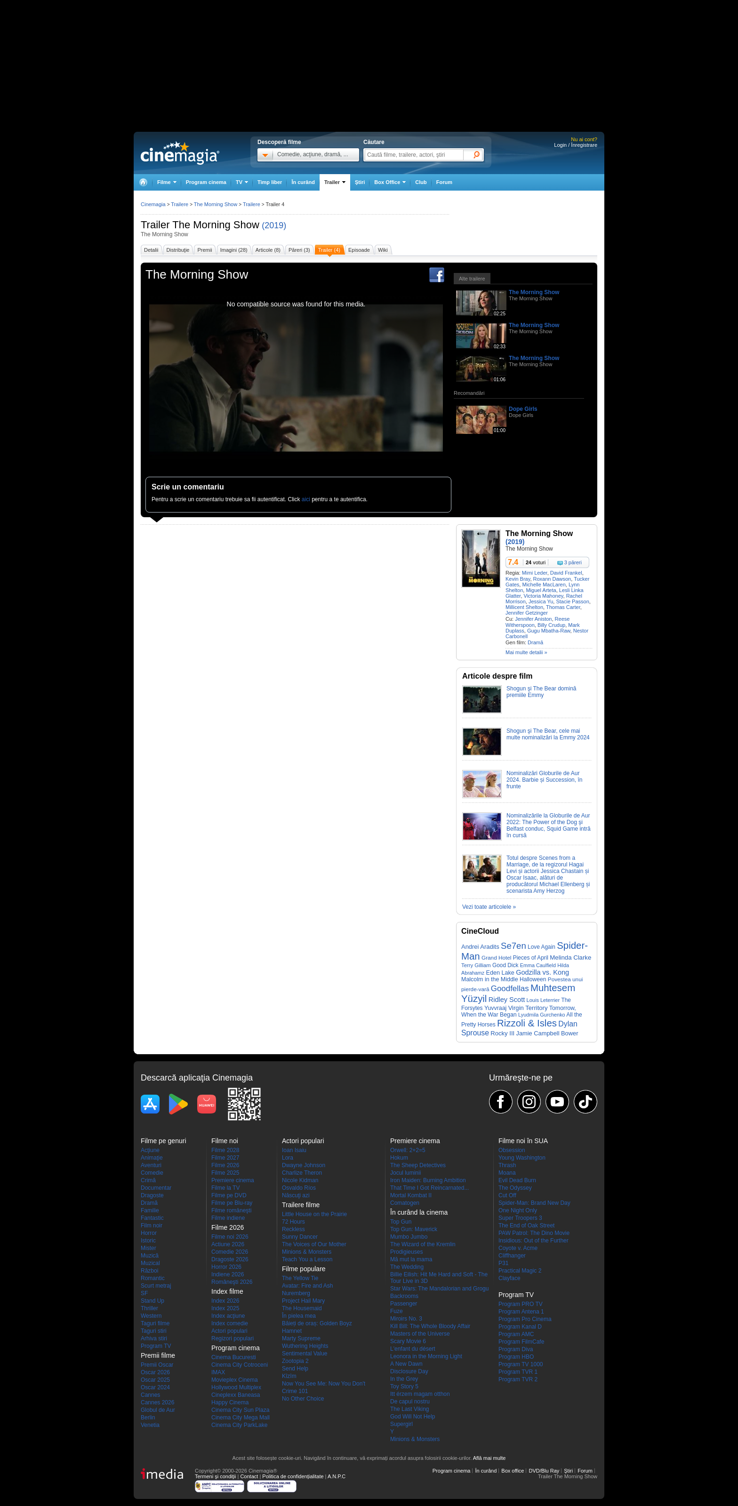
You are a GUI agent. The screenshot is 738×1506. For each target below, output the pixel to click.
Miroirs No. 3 (406, 1318)
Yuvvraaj (495, 1008)
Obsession (511, 1150)
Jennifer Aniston (533, 619)
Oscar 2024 (155, 1387)
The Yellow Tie (300, 1278)
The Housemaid (302, 1308)
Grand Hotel (496, 957)
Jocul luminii (405, 1173)
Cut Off (507, 1195)
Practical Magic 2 (519, 1270)
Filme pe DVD (229, 1195)
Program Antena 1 (521, 1311)
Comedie (152, 1173)
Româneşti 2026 (231, 1282)
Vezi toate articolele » (489, 907)
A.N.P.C (336, 1476)
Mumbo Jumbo (408, 1237)
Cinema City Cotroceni (239, 1365)
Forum (444, 182)
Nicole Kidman (300, 1180)
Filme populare (304, 1269)
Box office (512, 1471)
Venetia (150, 1425)
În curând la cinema (419, 1212)
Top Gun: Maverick (413, 1229)
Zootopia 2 (295, 1361)
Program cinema (206, 182)
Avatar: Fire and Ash (307, 1285)
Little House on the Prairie (314, 1214)
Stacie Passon (572, 601)
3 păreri (573, 562)
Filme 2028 (225, 1150)
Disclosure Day (409, 1371)
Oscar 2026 (155, 1372)
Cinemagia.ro (180, 153)
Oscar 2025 (155, 1380)
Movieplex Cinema (234, 1380)
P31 (503, 1263)
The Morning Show (215, 225)
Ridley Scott (507, 999)
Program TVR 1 (517, 1372)
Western (151, 1316)
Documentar (156, 1188)
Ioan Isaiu (294, 1150)
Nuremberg (296, 1293)
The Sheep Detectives (418, 1165)
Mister (148, 1248)
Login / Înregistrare (575, 145)
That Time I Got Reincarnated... (429, 1188)
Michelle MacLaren (543, 584)
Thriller (149, 1308)
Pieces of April (530, 957)
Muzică (150, 1255)
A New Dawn (406, 1364)
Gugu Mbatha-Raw (548, 630)
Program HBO (516, 1357)
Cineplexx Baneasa (235, 1395)
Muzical (150, 1263)
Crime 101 (295, 1391)
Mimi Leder (534, 573)
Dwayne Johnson (303, 1165)
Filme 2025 (225, 1173)
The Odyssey (515, 1188)
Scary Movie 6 (408, 1341)
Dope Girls (523, 409)
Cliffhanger (512, 1255)
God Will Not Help (412, 1416)
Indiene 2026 (227, 1274)
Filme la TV (225, 1188)
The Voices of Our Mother (314, 1244)
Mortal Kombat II (411, 1195)
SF (144, 1293)
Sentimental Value (305, 1353)
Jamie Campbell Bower (547, 1033)
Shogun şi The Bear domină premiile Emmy (541, 691)
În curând (303, 182)
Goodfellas (510, 988)
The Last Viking (409, 1409)
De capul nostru (410, 1401)
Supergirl (401, 1424)
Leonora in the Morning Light (426, 1356)
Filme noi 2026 (230, 1237)
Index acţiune (228, 1316)
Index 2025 (225, 1308)
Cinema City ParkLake (239, 1425)
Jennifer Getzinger (526, 613)
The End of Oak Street (526, 1225)
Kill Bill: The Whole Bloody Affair (430, 1326)
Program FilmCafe (521, 1341)
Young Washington (521, 1157)
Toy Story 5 (404, 1386)
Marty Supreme (301, 1338)
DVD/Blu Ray (544, 1471)
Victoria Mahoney (543, 596)
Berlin (148, 1417)
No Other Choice (303, 1398)
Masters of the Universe (420, 1333)
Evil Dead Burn (517, 1180)
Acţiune (150, 1150)
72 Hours (293, 1221)
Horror (149, 1233)
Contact (249, 1476)
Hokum (399, 1157)
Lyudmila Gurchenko (541, 1014)
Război (149, 1270)
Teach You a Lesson (307, 1259)
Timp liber (269, 182)
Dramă (535, 642)
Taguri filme (155, 1323)
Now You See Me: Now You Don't (323, 1383)
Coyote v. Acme (517, 1248)
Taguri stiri (154, 1331)
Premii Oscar (157, 1365)
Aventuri (151, 1165)
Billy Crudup (551, 625)
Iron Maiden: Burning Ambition (428, 1180)
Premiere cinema (232, 1180)
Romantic (153, 1278)
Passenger (403, 1303)
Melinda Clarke (570, 957)
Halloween (533, 979)
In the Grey (404, 1379)
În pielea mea (299, 1316)
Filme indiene (228, 1218)
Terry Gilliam (476, 965)
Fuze (396, 1311)
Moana (507, 1173)
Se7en (513, 946)
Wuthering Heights (305, 1346)
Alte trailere (472, 278)
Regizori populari (232, 1338)
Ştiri (360, 182)
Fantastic (152, 1218)
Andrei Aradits (480, 946)
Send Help (295, 1368)
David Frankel (566, 573)
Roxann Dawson (552, 579)
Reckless (293, 1229)
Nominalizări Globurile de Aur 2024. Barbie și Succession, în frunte (544, 780)
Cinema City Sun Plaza (240, 1410)
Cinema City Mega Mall (240, 1417)
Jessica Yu (541, 601)
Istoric (148, 1240)
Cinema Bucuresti (233, 1357)
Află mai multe (489, 1458)
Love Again (541, 947)
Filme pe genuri (163, 1141)
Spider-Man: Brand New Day (534, 1203)
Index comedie (229, 1323)
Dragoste (152, 1195)
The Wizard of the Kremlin (423, 1244)
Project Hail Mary (303, 1301)
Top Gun (400, 1221)
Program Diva (515, 1349)
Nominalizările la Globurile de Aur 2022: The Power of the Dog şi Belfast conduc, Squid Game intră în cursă (548, 825)
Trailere (179, 204)
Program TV (156, 1346)
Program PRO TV (520, 1304)
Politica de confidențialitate (292, 1476)
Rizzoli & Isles (527, 1023)
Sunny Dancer (300, 1237)
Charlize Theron (302, 1173)
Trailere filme (301, 1205)
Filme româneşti (231, 1210)
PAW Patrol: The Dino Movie (534, 1233)
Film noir (151, 1225)
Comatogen (404, 1203)
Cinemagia (153, 204)
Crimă (148, 1180)
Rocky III (502, 1033)
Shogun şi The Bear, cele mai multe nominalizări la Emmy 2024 (548, 734)
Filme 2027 (225, 1157)
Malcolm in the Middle (489, 979)
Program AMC (516, 1334)
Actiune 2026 (227, 1244)
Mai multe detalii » (526, 652)
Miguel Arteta (541, 590)
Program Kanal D (520, 1326)
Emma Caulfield (538, 965)
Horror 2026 (226, 1267)
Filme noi (224, 1141)
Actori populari (229, 1331)
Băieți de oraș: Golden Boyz (317, 1323)
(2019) (274, 225)
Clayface (509, 1278)
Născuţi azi (296, 1195)
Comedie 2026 (229, 1252)
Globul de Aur (158, 1410)
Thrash (507, 1165)
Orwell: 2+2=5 (407, 1150)
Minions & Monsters (306, 1252)
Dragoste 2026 (230, 1259)
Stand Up (152, 1301)
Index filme (227, 1291)
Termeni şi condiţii (215, 1476)
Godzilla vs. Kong (542, 972)
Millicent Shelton (524, 607)
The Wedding (407, 1267)
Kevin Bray (517, 579)
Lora (287, 1157)
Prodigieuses (406, 1252)
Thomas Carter (563, 607)
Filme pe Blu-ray (231, 1203)
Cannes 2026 (157, 1402)
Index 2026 (225, 1301)
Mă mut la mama (411, 1259)
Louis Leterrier (543, 1000)
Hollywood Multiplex (236, 1387)
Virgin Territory (528, 1007)
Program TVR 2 (517, 1379)
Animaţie (152, 1157)
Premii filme (158, 1355)
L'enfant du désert (412, 1349)
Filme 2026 (225, 1165)
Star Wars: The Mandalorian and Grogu (439, 1288)
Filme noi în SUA (523, 1141)
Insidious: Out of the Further (533, 1240)
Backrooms (404, 1296)
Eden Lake (500, 972)
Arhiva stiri (154, 1338)
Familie (150, 1210)
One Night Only (517, 1210)
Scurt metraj (156, 1285)
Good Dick (505, 965)
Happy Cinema (230, 1402)
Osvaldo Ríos (299, 1188)
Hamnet (292, 1331)
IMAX (218, 1372)
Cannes (150, 1395)
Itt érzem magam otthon (420, 1394)
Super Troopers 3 (520, 1218)
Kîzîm (289, 1376)
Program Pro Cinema (525, 1319)
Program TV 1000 (520, 1364)
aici (306, 499)
